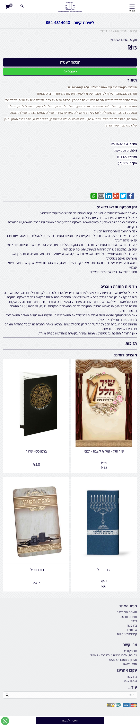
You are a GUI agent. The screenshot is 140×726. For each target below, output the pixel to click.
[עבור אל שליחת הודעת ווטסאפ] (5, 721)
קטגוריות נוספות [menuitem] (127, 634)
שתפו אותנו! (129, 681)
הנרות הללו (103, 569)
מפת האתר (128, 606)
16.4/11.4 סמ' (120, 144)
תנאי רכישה (130, 664)
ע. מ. (126, 150)
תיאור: (131, 80)
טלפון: (133, 660)
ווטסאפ (70, 71)
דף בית (133, 31)
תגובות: (130, 343)
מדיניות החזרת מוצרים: (118, 286)
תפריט (132, 10)
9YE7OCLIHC (119, 40)
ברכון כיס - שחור (36, 451)
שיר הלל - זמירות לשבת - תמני (104, 451)
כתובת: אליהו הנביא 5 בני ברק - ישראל (113, 655)
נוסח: (133, 150)
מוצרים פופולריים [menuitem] (127, 612)
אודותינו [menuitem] (132, 630)
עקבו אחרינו (127, 670)
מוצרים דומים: (125, 355)
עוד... (132, 687)
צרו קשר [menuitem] (132, 625)
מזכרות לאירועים (118, 31)
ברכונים (103, 31)
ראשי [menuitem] (134, 621)
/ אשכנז (118, 150)
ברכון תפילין (36, 569)
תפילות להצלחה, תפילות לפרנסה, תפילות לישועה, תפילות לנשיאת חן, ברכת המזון (87, 93)
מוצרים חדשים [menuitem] (128, 617)
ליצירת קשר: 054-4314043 (70, 22)
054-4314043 (119, 660)
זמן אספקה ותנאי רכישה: (117, 206)
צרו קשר (130, 645)
